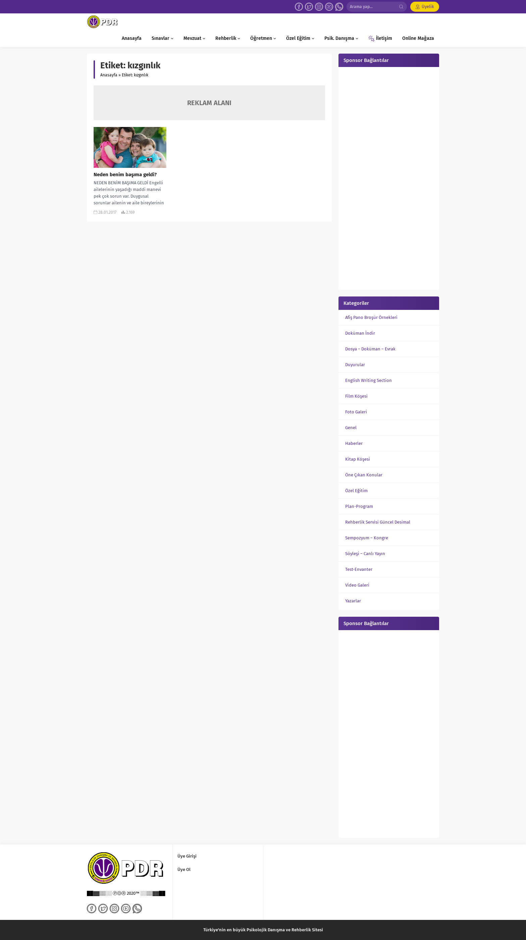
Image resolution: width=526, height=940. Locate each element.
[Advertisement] (388, 177)
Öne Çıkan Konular (363, 474)
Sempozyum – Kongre (366, 537)
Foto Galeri (356, 411)
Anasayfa (108, 75)
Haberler (354, 443)
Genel (351, 427)
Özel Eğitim (356, 490)
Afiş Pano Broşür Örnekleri (371, 317)
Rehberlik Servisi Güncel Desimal (377, 522)
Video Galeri (357, 585)
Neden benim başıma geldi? (125, 175)
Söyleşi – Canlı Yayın (365, 553)
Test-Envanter (358, 569)
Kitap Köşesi (357, 459)
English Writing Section (368, 380)
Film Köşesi (356, 396)
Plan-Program (359, 506)
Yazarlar (353, 600)
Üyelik (428, 6)
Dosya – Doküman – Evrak (370, 348)
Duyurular (355, 364)
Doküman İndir (360, 333)
